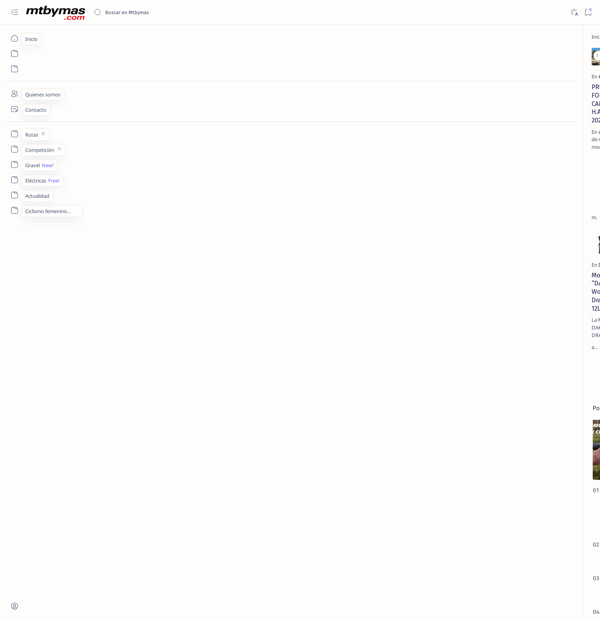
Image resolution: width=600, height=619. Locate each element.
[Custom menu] (14, 134)
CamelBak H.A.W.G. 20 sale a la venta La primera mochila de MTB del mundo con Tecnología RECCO (252, 142)
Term (453, 569)
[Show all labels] (471, 420)
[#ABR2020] (473, 383)
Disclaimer (478, 569)
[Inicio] (14, 38)
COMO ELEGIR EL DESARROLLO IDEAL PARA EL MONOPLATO (502, 256)
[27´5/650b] (490, 275)
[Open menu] (14, 12)
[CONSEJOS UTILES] (498, 174)
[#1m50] (529, 345)
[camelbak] (214, 123)
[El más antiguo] (416, 366)
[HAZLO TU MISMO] (346, 123)
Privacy (505, 569)
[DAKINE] (90, 283)
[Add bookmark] (180, 55)
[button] (166, 55)
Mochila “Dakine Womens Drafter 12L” (128, 293)
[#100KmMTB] (473, 345)
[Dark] (573, 12)
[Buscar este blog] (151, 12)
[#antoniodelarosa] (473, 402)
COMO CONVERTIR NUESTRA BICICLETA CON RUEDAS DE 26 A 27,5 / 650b (503, 293)
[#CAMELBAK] (95, 123)
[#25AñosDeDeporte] (473, 364)
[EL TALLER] (492, 120)
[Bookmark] (588, 12)
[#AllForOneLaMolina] (529, 383)
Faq (525, 569)
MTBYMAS (104, 604)
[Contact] (14, 109)
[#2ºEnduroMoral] (529, 364)
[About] (14, 93)
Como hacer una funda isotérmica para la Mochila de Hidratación (374, 138)
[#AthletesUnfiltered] (529, 402)
